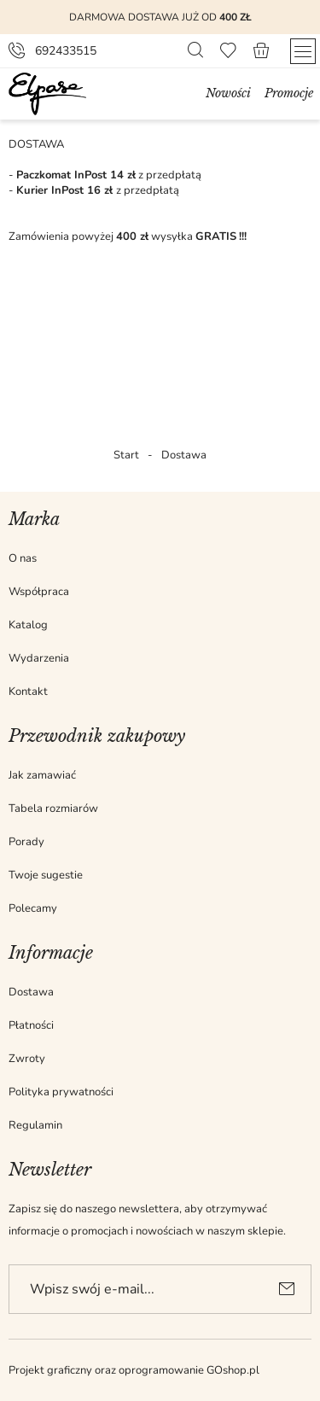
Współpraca (39, 591)
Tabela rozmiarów (53, 808)
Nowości (228, 93)
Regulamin (35, 1125)
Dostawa (31, 992)
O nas (23, 558)
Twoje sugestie (46, 875)
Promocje (289, 93)
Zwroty (27, 1058)
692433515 (65, 51)
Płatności (31, 1025)
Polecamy (33, 908)
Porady (26, 841)
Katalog (28, 625)
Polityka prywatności (61, 1092)
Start (126, 455)
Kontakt (28, 691)
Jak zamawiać (42, 775)
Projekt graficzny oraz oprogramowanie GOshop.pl (134, 1370)
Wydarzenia (39, 658)
